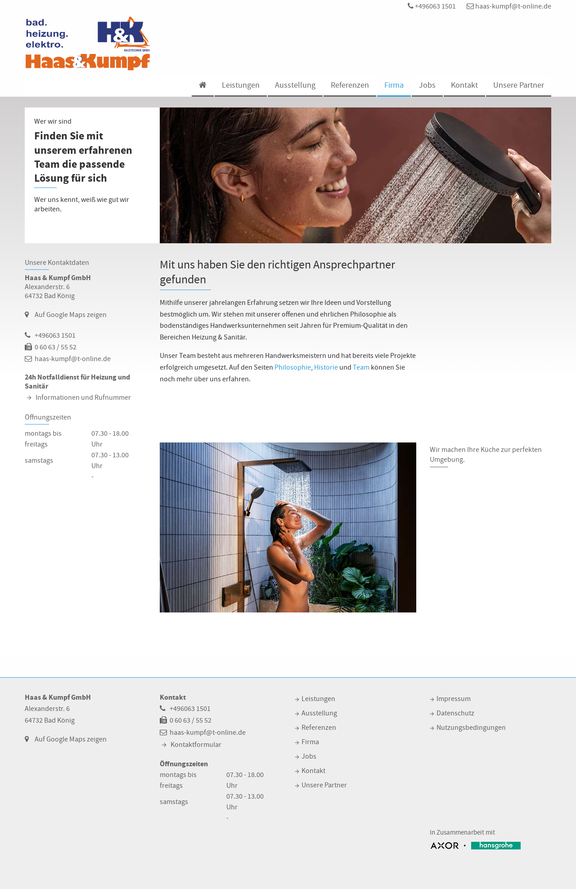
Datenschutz (455, 713)
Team (361, 367)
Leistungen (241, 85)
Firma (394, 85)
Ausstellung (295, 85)
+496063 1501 (432, 6)
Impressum (453, 698)
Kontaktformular (196, 744)
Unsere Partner (518, 85)
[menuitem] (202, 86)
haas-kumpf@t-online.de (509, 6)
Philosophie (292, 367)
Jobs (427, 85)
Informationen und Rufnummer (83, 397)
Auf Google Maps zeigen (71, 314)
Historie (326, 367)
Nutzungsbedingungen (471, 727)
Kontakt (464, 85)
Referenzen (350, 85)
